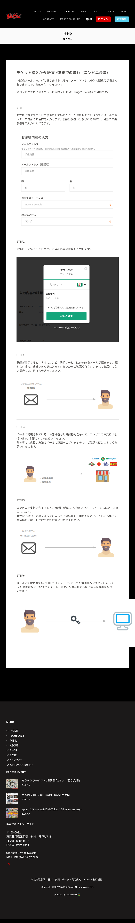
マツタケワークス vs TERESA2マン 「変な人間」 (51, 780)
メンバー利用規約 (92, 879)
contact (48, 19)
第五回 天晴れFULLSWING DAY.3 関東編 (46, 795)
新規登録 (121, 19)
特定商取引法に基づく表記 (45, 879)
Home (37, 11)
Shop (111, 11)
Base (123, 11)
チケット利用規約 (71, 879)
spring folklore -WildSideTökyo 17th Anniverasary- (52, 809)
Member (52, 11)
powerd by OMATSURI (67, 894)
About (98, 11)
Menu (84, 11)
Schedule (15, 735)
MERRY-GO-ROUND (70, 19)
